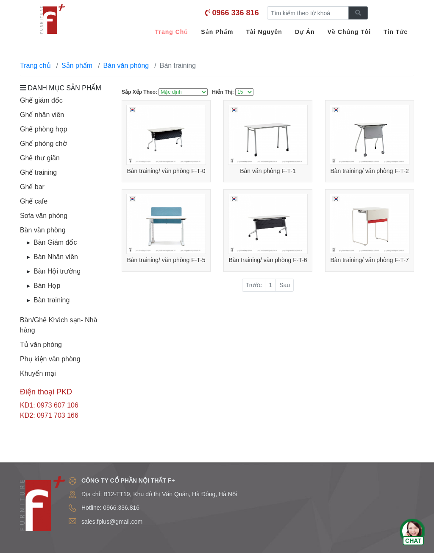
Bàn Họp (46, 285)
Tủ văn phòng (41, 344)
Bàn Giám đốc (55, 242)
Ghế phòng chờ (43, 143)
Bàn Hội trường (57, 271)
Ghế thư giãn (40, 158)
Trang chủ (35, 65)
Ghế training (38, 172)
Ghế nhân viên (42, 114)
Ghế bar (32, 186)
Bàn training (51, 300)
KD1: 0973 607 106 (49, 405)
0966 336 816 (235, 12)
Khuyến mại (38, 373)
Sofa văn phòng (43, 215)
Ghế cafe (33, 201)
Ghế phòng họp (43, 129)
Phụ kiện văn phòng (50, 359)
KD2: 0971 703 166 (49, 415)
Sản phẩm (76, 65)
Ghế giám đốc (41, 100)
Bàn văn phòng (43, 230)
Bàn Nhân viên (55, 256)
